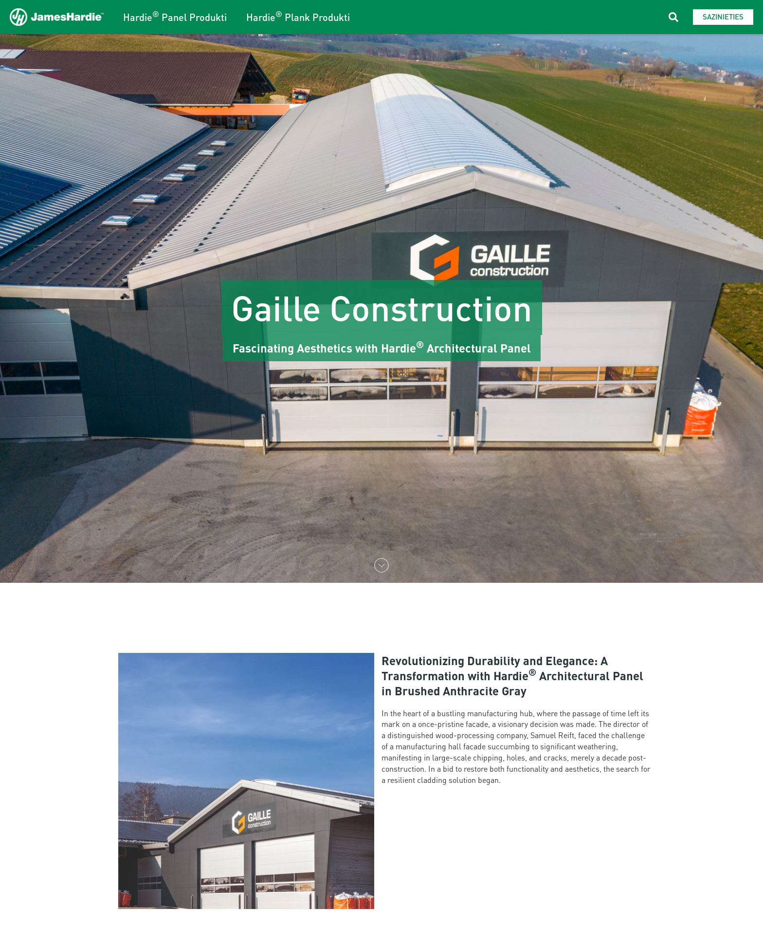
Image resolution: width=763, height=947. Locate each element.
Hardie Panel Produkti (175, 17)
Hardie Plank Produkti (298, 17)
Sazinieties (723, 16)
